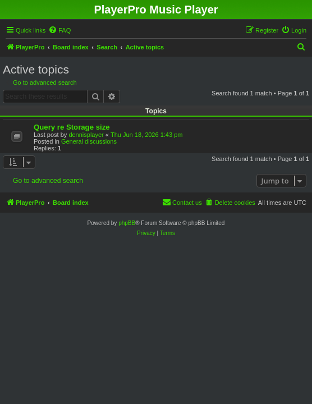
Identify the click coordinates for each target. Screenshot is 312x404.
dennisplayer (85, 134)
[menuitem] (59, 30)
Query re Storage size (72, 127)
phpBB (126, 223)
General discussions (89, 141)
